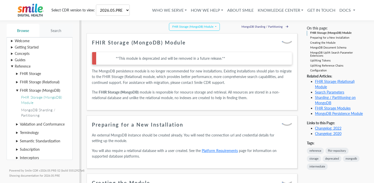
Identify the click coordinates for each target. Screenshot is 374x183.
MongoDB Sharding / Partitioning (264, 26)
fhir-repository (337, 150)
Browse (23, 30)
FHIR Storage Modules (333, 108)
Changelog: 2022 (328, 128)
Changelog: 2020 (328, 133)
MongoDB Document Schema (328, 47)
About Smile (237, 10)
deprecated (332, 158)
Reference (23, 66)
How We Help (202, 10)
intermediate (317, 166)
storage (314, 158)
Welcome (22, 41)
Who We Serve (164, 10)
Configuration (318, 70)
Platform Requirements (220, 150)
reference (315, 150)
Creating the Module (323, 42)
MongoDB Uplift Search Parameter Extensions (331, 54)
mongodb (351, 158)
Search (56, 30)
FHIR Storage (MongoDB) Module (331, 32)
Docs (342, 10)
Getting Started (27, 47)
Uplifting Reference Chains (326, 65)
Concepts (22, 53)
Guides (20, 60)
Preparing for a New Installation (329, 37)
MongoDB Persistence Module (339, 113)
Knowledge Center (275, 10)
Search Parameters (329, 92)
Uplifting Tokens (320, 60)
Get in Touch (318, 10)
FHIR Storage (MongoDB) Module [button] (193, 26)
